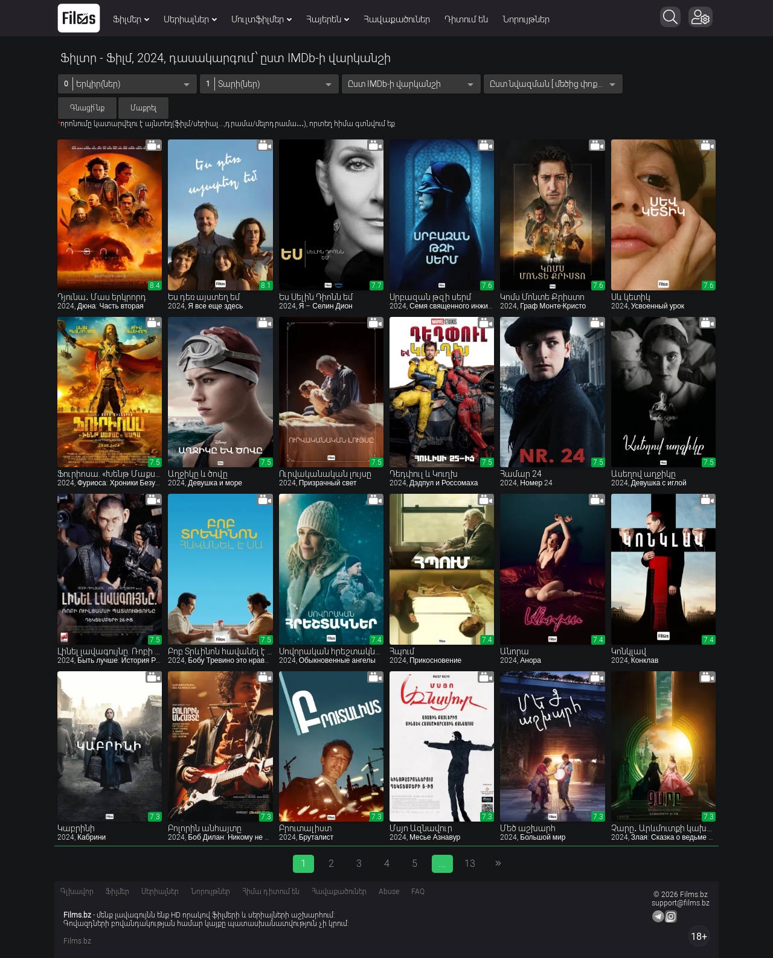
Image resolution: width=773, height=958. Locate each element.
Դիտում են (466, 19)
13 (469, 863)
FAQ (418, 891)
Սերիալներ (190, 19)
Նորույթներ (526, 19)
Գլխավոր (77, 891)
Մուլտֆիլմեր (261, 19)
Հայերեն (327, 19)
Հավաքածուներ (397, 19)
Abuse (389, 891)
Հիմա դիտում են (271, 891)
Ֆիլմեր (131, 19)
